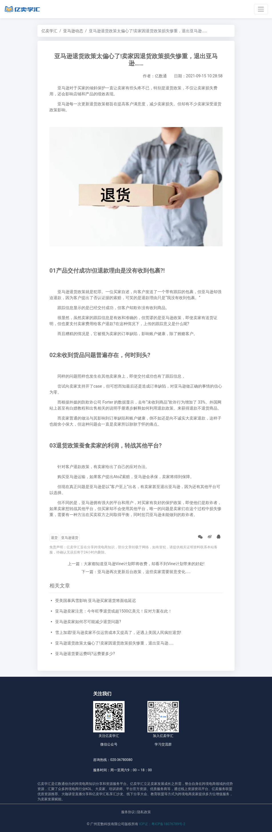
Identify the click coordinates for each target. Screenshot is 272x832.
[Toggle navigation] (261, 9)
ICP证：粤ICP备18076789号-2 (162, 824)
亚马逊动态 (73, 31)
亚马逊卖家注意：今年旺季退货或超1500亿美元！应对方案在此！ (113, 611)
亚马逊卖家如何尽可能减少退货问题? (88, 621)
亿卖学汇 (49, 31)
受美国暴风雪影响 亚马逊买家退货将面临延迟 (95, 600)
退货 (54, 538)
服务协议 (128, 812)
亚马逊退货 (69, 538)
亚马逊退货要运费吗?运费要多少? (85, 653)
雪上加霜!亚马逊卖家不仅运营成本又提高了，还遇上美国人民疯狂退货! (118, 632)
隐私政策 (144, 812)
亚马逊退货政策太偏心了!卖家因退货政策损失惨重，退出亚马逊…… (114, 643)
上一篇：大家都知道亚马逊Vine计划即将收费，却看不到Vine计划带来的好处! (136, 563)
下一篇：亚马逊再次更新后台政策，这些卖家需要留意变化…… (136, 571)
